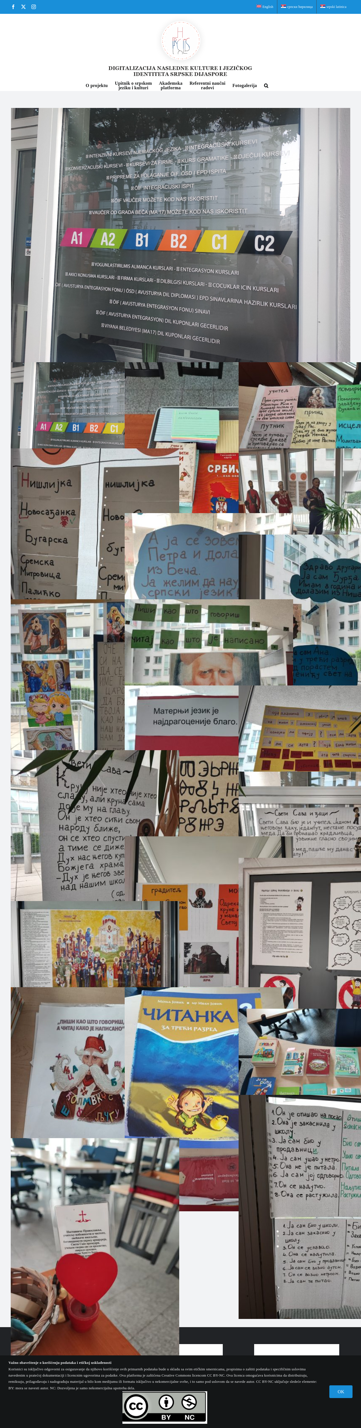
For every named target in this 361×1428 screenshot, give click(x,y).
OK (341, 1391)
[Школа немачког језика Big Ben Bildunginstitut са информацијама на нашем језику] (180, 235)
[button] (266, 85)
